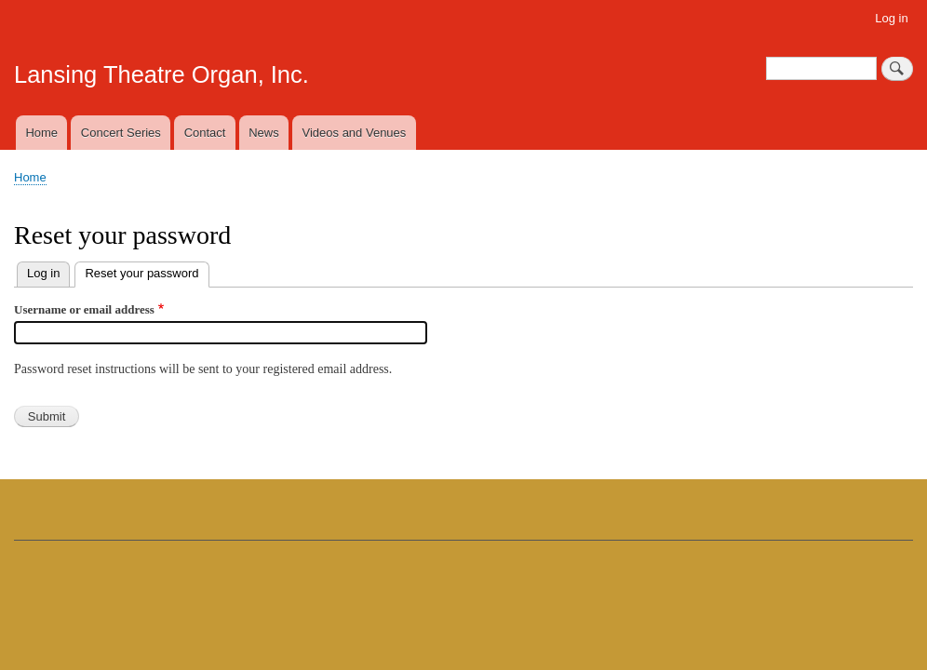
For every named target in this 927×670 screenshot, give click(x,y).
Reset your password (146, 271)
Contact (205, 133)
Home (41, 133)
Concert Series (121, 133)
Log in (891, 18)
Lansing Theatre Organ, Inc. (161, 74)
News (264, 133)
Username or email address (84, 309)
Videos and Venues (354, 133)
